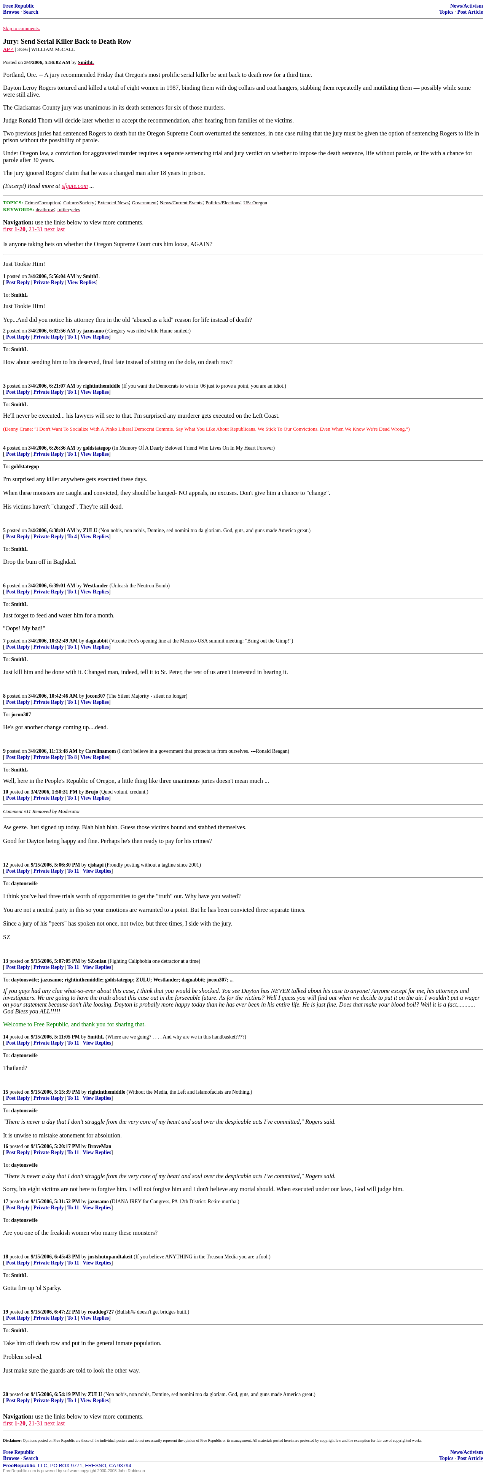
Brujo (91, 792)
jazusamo (93, 331)
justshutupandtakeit (110, 1257)
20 (5, 1394)
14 (5, 1037)
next (49, 229)
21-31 (36, 229)
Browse (11, 12)
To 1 (72, 337)
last (60, 229)
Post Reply (18, 282)
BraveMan (100, 1146)
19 (5, 1312)
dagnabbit (97, 641)
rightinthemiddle (101, 386)
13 (5, 961)
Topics (446, 12)
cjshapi (96, 865)
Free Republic (18, 6)
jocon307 (95, 696)
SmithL (91, 276)
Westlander (95, 585)
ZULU (90, 530)
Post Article (470, 12)
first (8, 229)
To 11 (73, 871)
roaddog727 (101, 1312)
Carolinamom (100, 751)
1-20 (19, 229)
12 (5, 865)
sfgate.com (75, 186)
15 (5, 1092)
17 (5, 1201)
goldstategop (97, 448)
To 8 (72, 757)
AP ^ (8, 49)
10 (5, 792)
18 (5, 1257)
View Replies (81, 282)
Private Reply (48, 282)
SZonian (97, 961)
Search (30, 12)
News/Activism (466, 6)
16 (5, 1146)
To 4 (72, 536)
